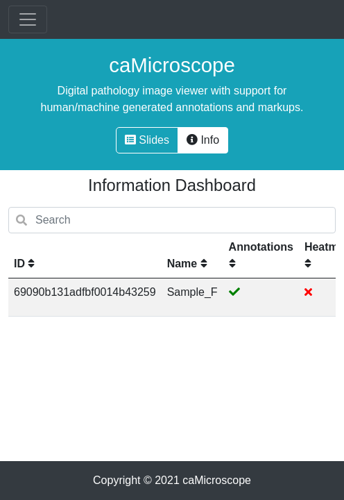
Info (203, 140)
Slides (147, 140)
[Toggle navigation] (27, 19)
